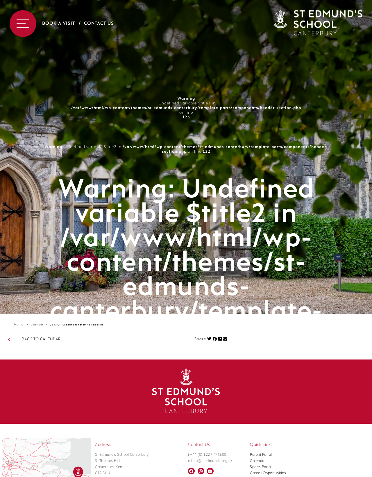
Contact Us (99, 23)
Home (19, 324)
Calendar (37, 324)
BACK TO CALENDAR (41, 339)
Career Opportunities (268, 473)
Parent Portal (261, 455)
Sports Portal (261, 467)
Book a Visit (58, 23)
